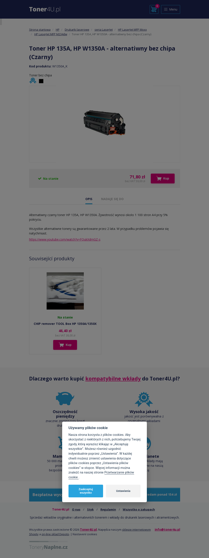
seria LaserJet (104, 30)
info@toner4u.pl (167, 529)
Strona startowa (40, 30)
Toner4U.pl (88, 529)
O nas (76, 509)
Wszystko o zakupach (139, 509)
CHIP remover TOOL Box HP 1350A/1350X (65, 324)
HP (58, 30)
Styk (90, 509)
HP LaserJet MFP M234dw (50, 34)
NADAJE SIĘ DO (112, 199)
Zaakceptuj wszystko (86, 491)
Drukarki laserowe (77, 30)
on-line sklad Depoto (55, 534)
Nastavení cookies (85, 534)
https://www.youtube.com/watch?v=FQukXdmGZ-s (64, 239)
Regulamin (108, 509)
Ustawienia (123, 491)
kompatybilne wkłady (113, 378)
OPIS (88, 199)
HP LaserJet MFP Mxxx (132, 30)
